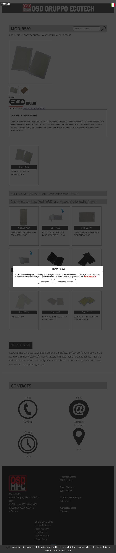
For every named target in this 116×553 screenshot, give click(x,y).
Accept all (45, 281)
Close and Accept (62, 550)
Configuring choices (65, 281)
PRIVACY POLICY (90, 276)
